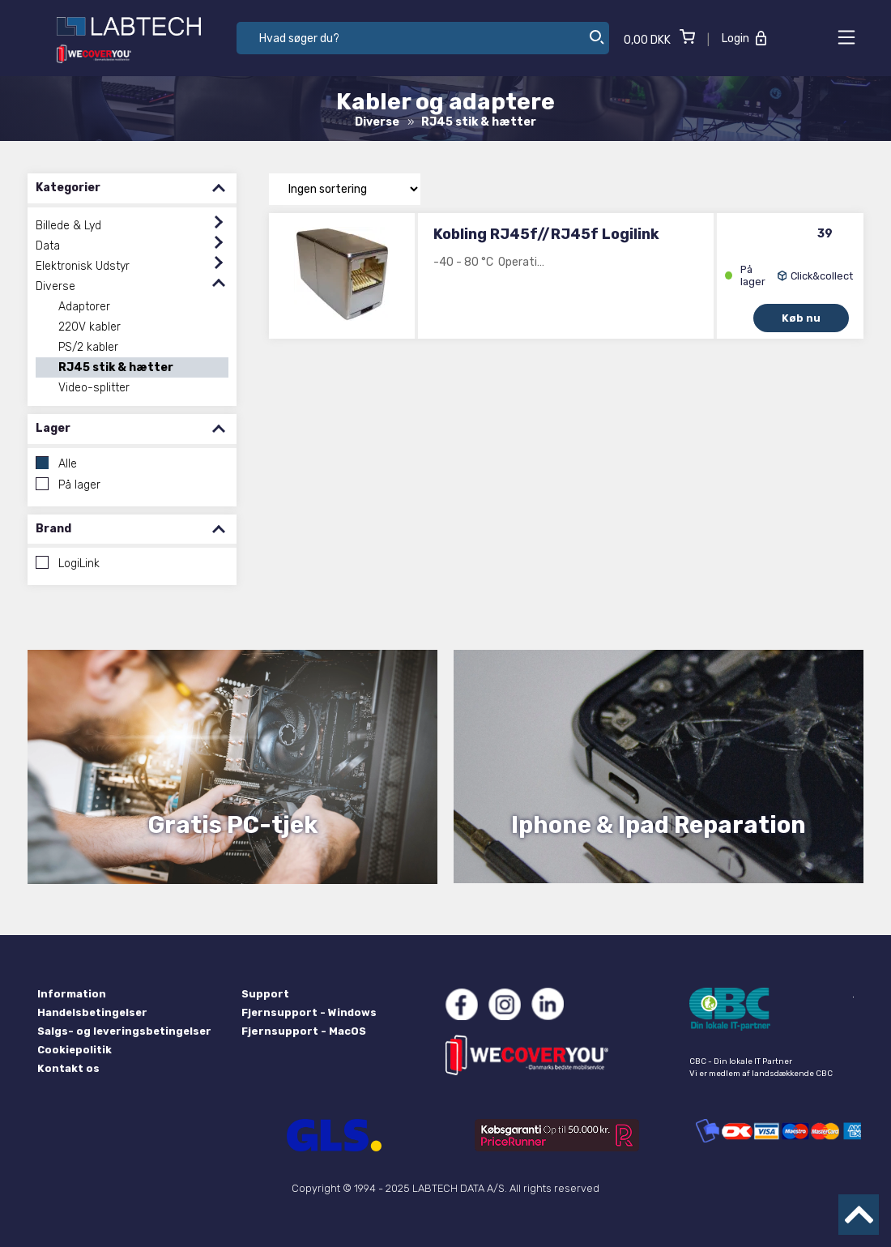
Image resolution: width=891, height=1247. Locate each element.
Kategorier (132, 188)
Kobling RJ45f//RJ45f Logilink (546, 234)
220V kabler (89, 327)
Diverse (55, 286)
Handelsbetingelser (92, 1012)
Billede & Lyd (68, 226)
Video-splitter (94, 388)
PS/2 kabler (88, 347)
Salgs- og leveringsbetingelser (124, 1031)
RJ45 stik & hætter (115, 367)
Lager (132, 429)
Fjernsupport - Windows (309, 1012)
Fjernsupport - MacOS (303, 1031)
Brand (132, 529)
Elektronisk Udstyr (83, 266)
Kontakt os (68, 1068)
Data (48, 246)
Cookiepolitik (74, 1050)
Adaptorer (84, 307)
